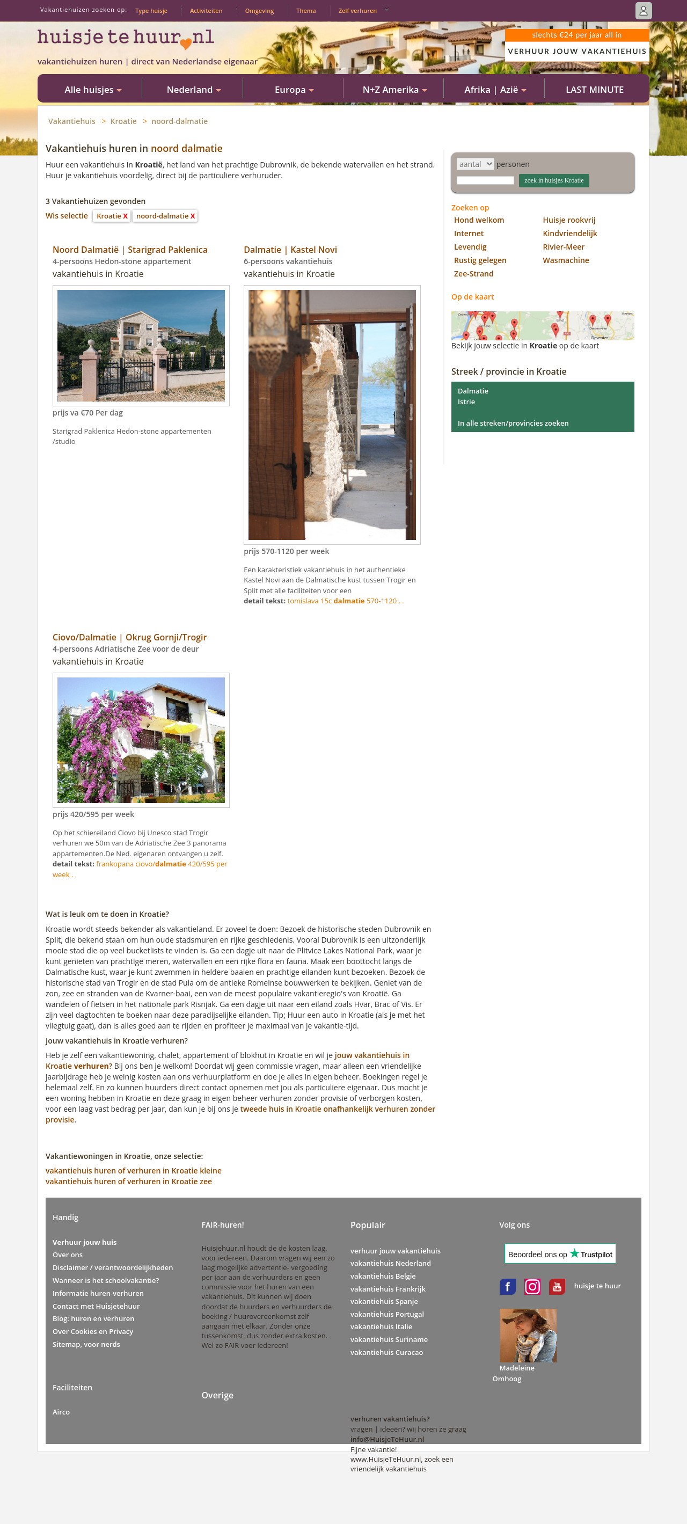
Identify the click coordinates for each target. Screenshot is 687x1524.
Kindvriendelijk (570, 233)
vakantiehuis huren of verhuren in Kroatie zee (129, 1181)
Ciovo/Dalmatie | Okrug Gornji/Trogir (130, 637)
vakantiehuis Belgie (383, 1276)
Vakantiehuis (72, 121)
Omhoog (507, 1378)
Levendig (470, 247)
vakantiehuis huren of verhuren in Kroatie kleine (134, 1170)
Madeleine (517, 1368)
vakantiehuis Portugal (387, 1314)
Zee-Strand (474, 273)
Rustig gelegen (480, 260)
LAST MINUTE (595, 89)
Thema (306, 10)
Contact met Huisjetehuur (96, 1306)
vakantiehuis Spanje (384, 1301)
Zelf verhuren (358, 10)
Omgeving (259, 10)
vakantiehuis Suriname (389, 1339)
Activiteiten (206, 10)
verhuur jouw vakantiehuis (395, 1251)
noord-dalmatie (179, 121)
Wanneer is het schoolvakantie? (106, 1280)
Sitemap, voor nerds (86, 1344)
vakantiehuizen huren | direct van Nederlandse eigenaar (148, 61)
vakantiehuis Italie (381, 1326)
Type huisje (151, 10)
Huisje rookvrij (569, 220)
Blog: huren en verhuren (94, 1318)
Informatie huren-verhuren (98, 1293)
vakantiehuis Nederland (390, 1263)
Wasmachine (566, 260)
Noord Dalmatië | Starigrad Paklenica (130, 250)
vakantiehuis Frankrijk (388, 1289)
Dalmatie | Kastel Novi (290, 250)
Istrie (466, 401)
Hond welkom (479, 220)
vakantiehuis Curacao (386, 1352)
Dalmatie (473, 391)
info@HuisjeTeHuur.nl (387, 1439)
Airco (61, 1412)
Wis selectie (67, 215)
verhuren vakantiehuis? (390, 1419)
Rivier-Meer (564, 247)
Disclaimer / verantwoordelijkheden (113, 1267)
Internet (469, 233)
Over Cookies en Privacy (93, 1331)
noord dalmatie (187, 148)
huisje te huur (597, 1285)
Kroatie (124, 121)
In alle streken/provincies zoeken (513, 423)
